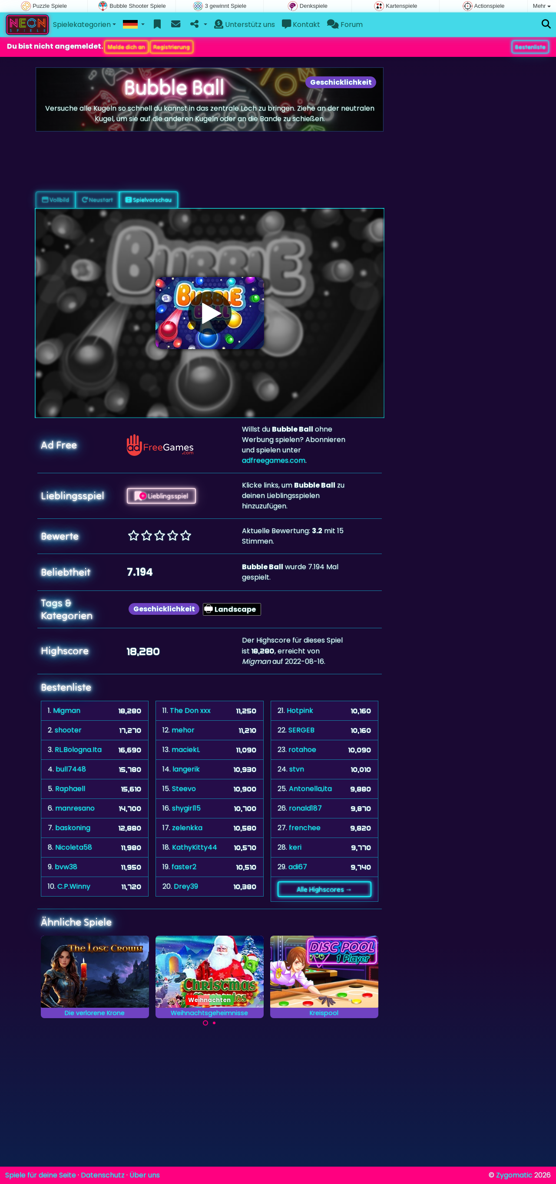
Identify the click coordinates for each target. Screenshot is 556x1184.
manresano (75, 808)
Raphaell (70, 789)
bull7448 (71, 769)
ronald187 (305, 808)
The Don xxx (190, 711)
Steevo (184, 789)
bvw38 (66, 867)
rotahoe (302, 750)
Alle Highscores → (324, 889)
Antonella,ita (310, 789)
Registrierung (171, 47)
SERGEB (301, 730)
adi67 (297, 867)
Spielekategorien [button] (82, 25)
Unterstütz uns (244, 25)
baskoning (72, 828)
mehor (183, 730)
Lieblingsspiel (161, 495)
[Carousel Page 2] (214, 1023)
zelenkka (187, 828)
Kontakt (301, 25)
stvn (296, 769)
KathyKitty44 (194, 847)
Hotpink (300, 711)
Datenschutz (103, 1175)
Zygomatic (514, 1175)
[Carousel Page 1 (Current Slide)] (205, 1023)
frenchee (305, 828)
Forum (345, 25)
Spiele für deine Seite (40, 1175)
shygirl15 (186, 808)
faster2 (184, 867)
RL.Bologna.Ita (78, 750)
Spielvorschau (149, 200)
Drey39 (186, 886)
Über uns (144, 1175)
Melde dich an (126, 47)
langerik (186, 769)
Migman (66, 711)
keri (295, 847)
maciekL (186, 750)
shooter (68, 730)
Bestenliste (530, 47)
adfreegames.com (273, 460)
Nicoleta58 (73, 847)
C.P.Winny (73, 886)
